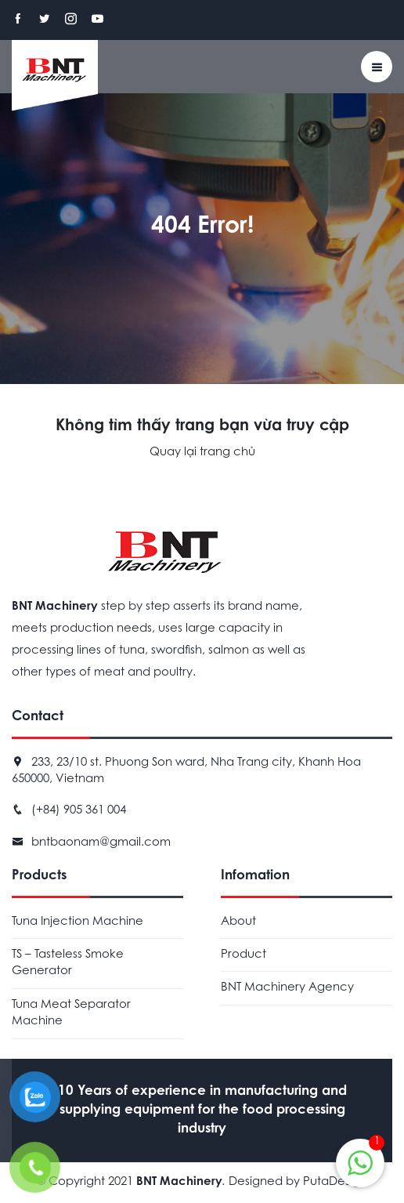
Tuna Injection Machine (77, 922)
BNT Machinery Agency (287, 988)
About (238, 922)
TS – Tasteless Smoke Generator (68, 963)
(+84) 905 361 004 (78, 811)
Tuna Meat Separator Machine (71, 1013)
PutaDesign (335, 1182)
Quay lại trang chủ (202, 452)
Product (243, 955)
